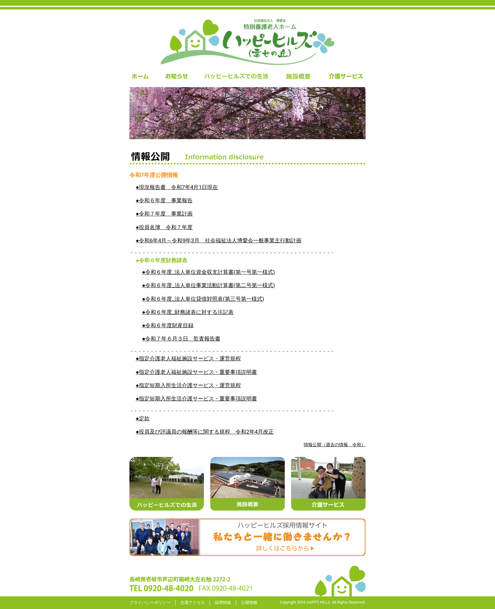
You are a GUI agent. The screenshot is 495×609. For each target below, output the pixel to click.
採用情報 (223, 602)
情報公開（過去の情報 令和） (335, 444)
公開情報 (249, 602)
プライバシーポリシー (149, 602)
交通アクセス (192, 602)
